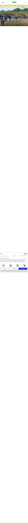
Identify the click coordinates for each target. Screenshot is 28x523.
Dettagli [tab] (14, 255)
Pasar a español (14, 5)
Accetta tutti (22, 268)
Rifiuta (5, 268)
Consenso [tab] (5, 255)
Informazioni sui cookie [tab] (23, 255)
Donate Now (14, 2)
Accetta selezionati (14, 268)
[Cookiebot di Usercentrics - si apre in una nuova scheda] (24, 253)
